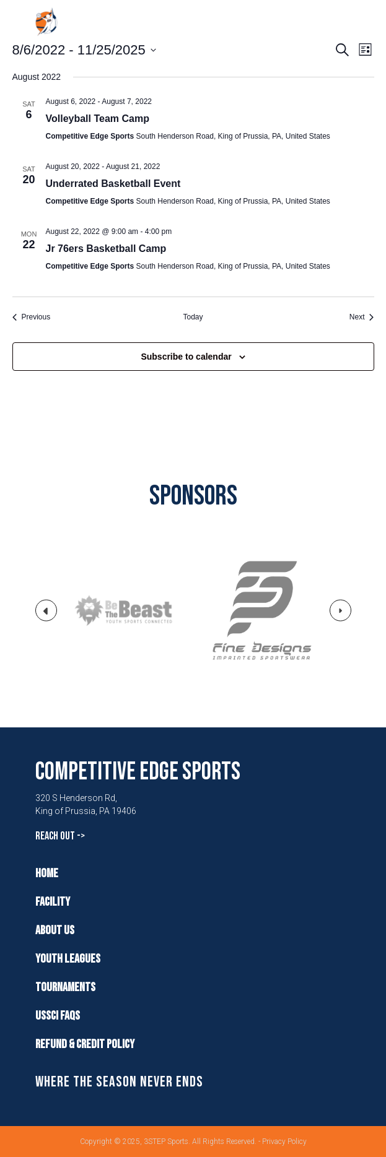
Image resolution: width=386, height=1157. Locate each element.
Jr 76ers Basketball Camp (106, 248)
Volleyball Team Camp (97, 118)
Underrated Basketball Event (113, 183)
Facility (52, 902)
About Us (54, 930)
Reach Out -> (60, 836)
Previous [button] (46, 615)
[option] (124, 610)
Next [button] (340, 613)
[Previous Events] (31, 317)
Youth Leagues (67, 958)
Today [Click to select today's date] (193, 317)
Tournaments (65, 987)
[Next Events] (361, 317)
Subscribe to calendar (186, 357)
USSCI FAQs (57, 1015)
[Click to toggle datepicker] (84, 50)
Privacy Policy (284, 1141)
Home (46, 873)
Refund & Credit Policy (84, 1044)
